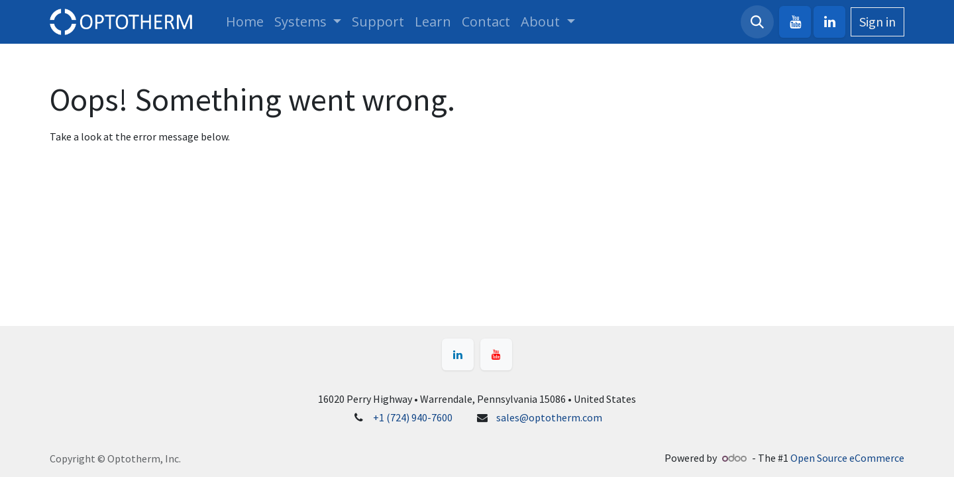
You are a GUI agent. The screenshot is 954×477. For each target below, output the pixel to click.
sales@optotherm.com (549, 417)
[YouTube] (795, 22)
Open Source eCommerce (847, 457)
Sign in (877, 21)
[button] (757, 21)
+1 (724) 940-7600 (412, 417)
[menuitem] (245, 22)
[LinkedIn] (829, 22)
